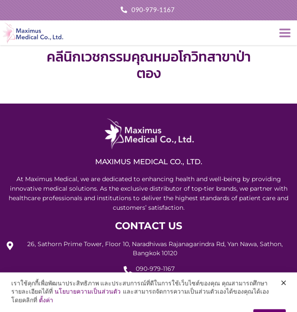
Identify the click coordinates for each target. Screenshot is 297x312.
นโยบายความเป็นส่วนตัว (87, 302)
